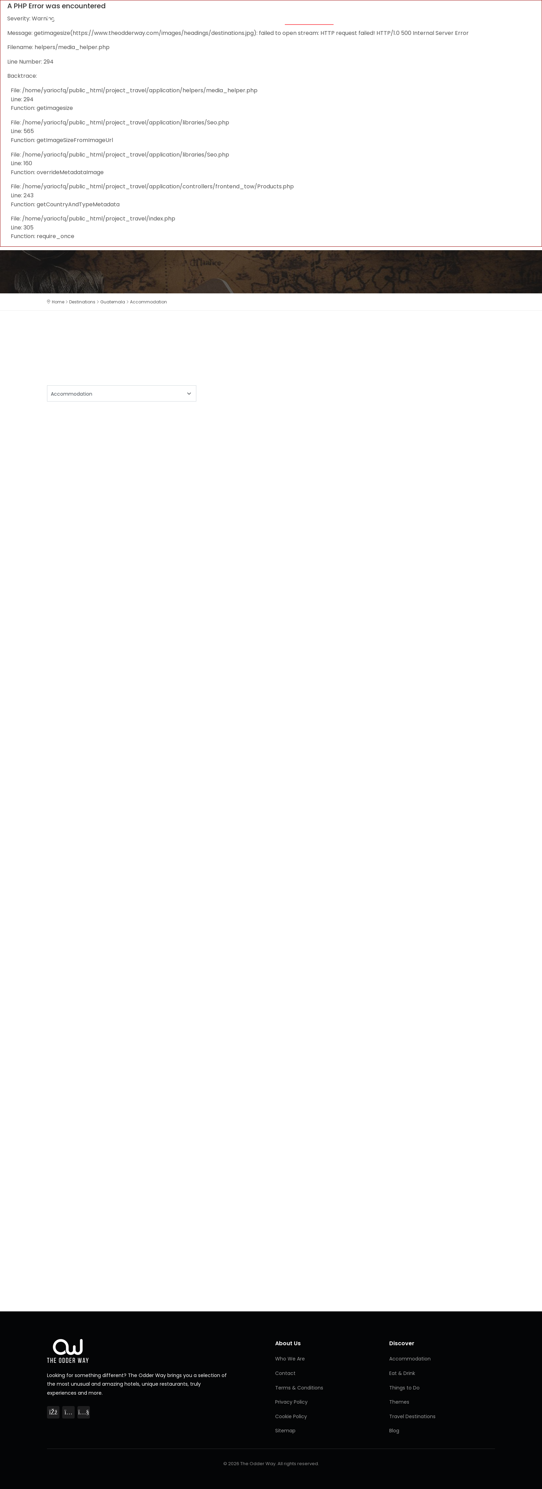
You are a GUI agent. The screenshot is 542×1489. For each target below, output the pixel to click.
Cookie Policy (291, 1416)
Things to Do (404, 18)
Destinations (451, 18)
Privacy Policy (291, 1402)
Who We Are (290, 1358)
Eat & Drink (359, 18)
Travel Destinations (412, 1416)
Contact (285, 1373)
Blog (487, 18)
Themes (265, 18)
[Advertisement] (254, 466)
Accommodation (309, 18)
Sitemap (285, 1430)
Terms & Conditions (299, 1387)
